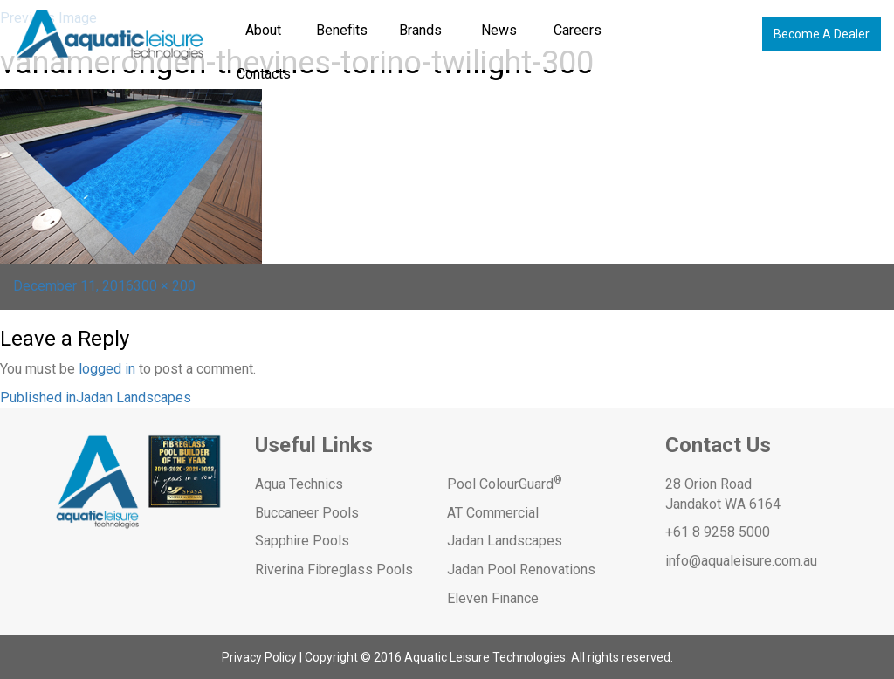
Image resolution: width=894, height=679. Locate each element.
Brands (420, 30)
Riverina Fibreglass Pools (334, 569)
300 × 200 (165, 286)
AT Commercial (493, 512)
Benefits (342, 30)
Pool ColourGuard (504, 484)
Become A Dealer (822, 34)
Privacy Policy (259, 657)
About (263, 30)
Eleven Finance (493, 598)
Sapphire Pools (302, 540)
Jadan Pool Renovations (521, 569)
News (499, 30)
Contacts (264, 73)
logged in (107, 368)
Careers (578, 30)
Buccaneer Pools (307, 512)
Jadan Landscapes (504, 540)
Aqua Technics (299, 484)
